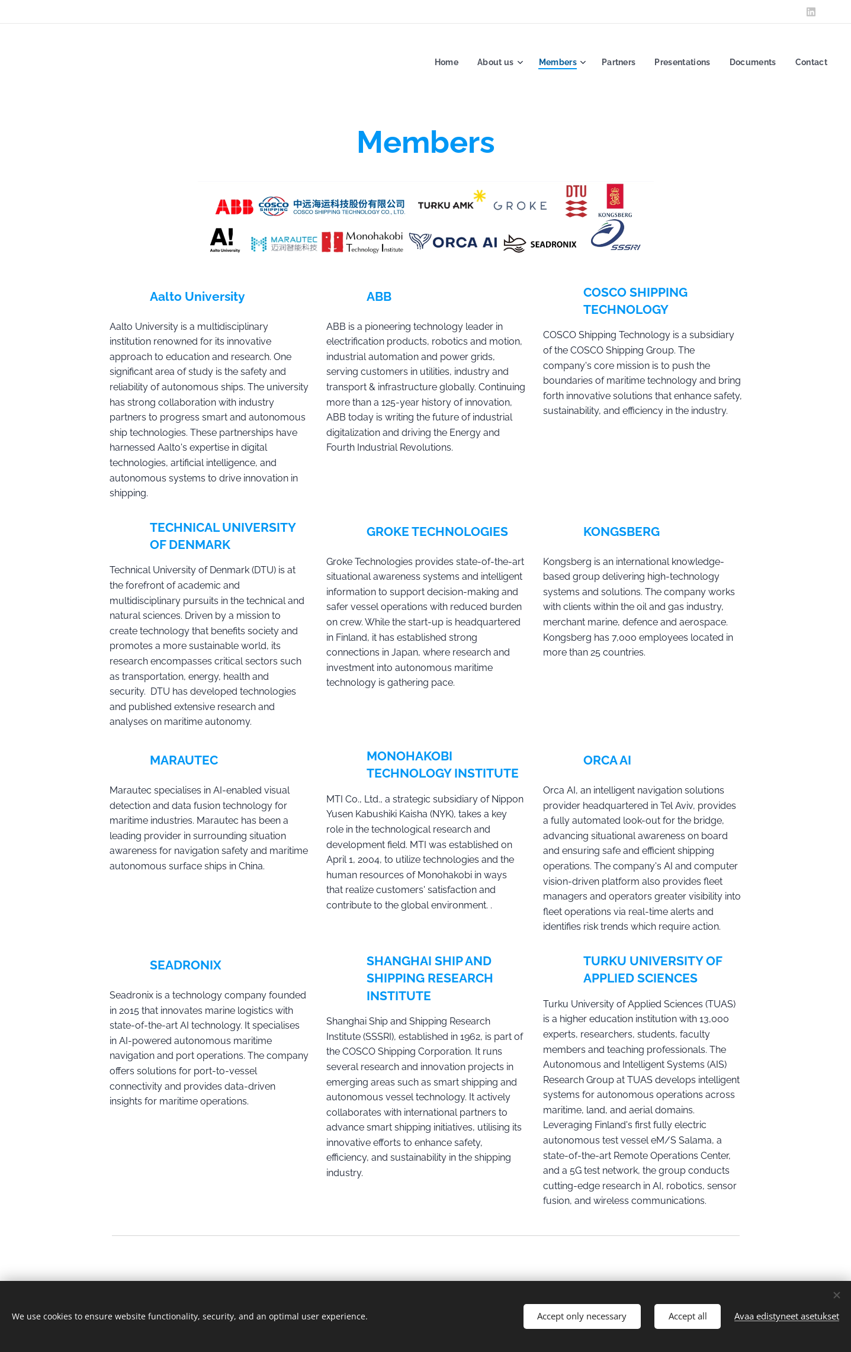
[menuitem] (438, 62)
